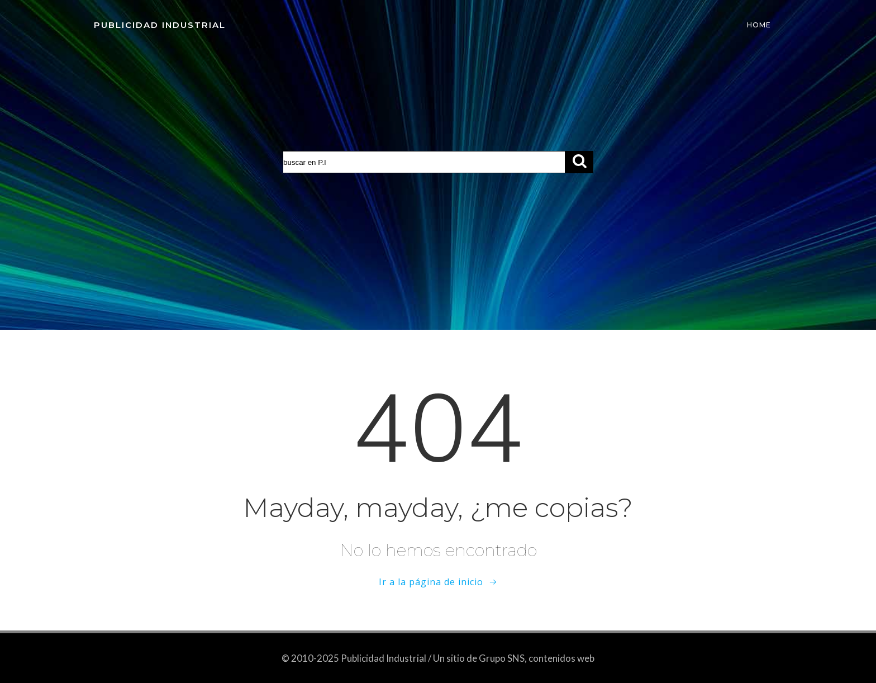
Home (759, 25)
